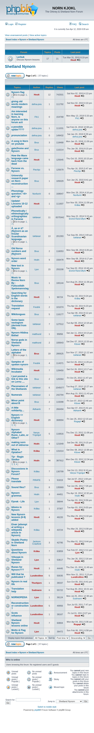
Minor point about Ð (17, 402)
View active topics (37, 35)
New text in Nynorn (17, 267)
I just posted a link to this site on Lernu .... (19, 379)
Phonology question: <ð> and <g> (19, 194)
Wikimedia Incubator (17, 370)
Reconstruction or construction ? (20, 606)
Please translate (16, 480)
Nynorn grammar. (16, 494)
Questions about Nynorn (19, 551)
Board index (11, 40)
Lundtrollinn (36, 575)
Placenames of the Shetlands (19, 387)
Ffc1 (36, 117)
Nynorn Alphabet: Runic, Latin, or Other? (19, 433)
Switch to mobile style (47, 707)
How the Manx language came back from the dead (19, 159)
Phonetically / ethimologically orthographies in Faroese (19, 215)
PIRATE (37, 480)
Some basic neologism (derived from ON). (18, 324)
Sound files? (18, 487)
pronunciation (19, 135)
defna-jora (37, 104)
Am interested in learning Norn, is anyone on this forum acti (19, 117)
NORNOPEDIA (19, 597)
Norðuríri (37, 194)
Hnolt (73, 60)
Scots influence (16, 614)
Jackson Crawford (36, 542)
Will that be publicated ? (18, 575)
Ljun (37, 269)
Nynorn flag (17, 92)
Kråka (77, 205)
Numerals (16, 394)
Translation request (17, 307)
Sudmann (37, 590)
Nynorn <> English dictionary (17, 418)
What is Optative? (16, 451)
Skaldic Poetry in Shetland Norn (19, 543)
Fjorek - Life (18, 501)
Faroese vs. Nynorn (17, 169)
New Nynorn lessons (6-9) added (18, 517)
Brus (36, 142)
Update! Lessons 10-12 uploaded (19, 204)
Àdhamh (37, 409)
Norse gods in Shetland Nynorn (19, 343)
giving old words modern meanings (19, 104)
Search (84, 24)
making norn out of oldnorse (19, 443)
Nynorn (22, 40)
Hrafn (36, 260)
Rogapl (77, 421)
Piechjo (36, 169)
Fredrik (36, 307)
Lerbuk (20, 57)
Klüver (77, 344)
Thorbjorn (37, 583)
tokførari (37, 217)
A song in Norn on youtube (19, 142)
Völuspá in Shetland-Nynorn (17, 560)
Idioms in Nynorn (16, 508)
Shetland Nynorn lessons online (19, 623)
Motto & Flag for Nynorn (18, 631)
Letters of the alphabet (18, 351)
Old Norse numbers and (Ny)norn (18, 251)
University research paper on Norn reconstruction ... (19, 181)
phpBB (37, 710)
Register (20, 24)
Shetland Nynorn (36, 40)
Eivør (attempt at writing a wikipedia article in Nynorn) (19, 530)
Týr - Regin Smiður (17, 458)
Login (9, 24)
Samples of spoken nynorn (19, 363)
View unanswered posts (16, 35)
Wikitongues (18, 314)
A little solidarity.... (17, 409)
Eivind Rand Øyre (77, 219)
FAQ (73, 24)
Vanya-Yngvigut (37, 433)
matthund (36, 334)
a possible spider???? (17, 128)
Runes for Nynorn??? (17, 568)
